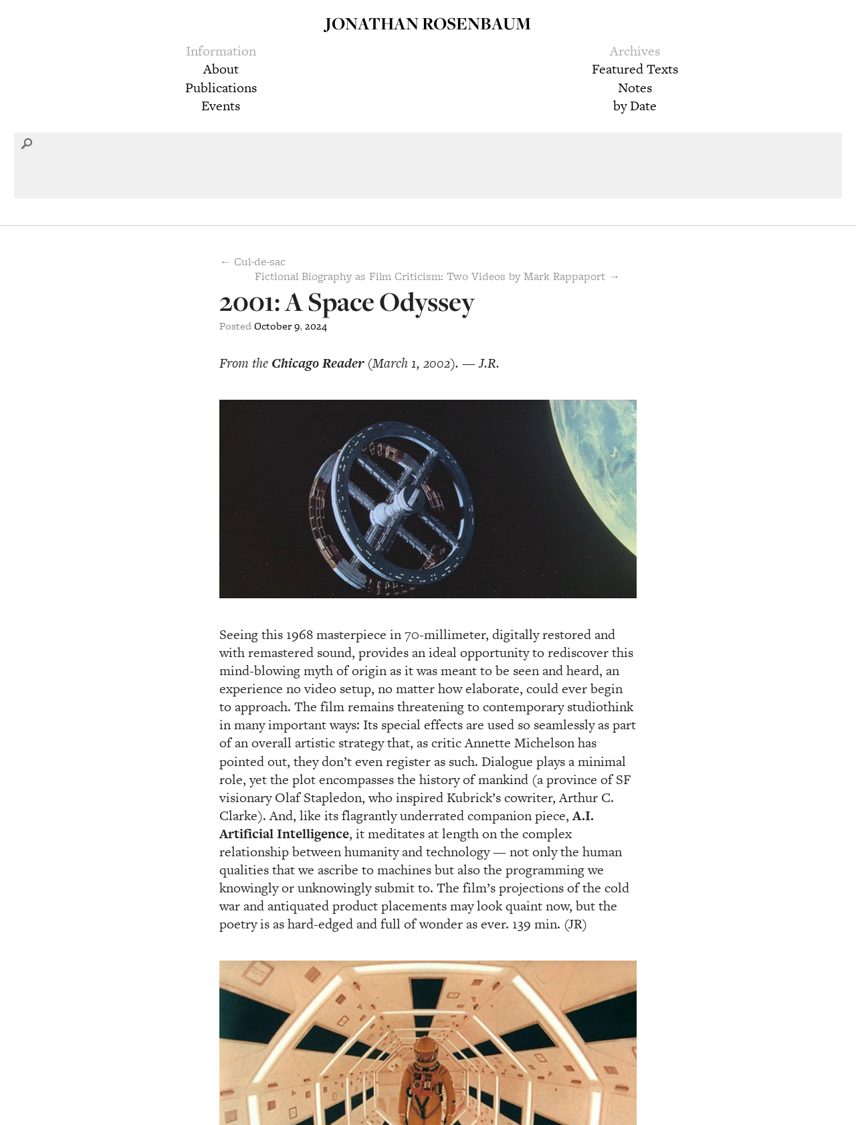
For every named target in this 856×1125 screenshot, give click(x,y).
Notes (635, 87)
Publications (221, 87)
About (221, 68)
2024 (316, 326)
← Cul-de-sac (252, 261)
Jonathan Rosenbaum (428, 23)
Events (220, 105)
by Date (635, 105)
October (273, 326)
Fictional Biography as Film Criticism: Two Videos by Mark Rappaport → (437, 276)
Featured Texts (635, 68)
